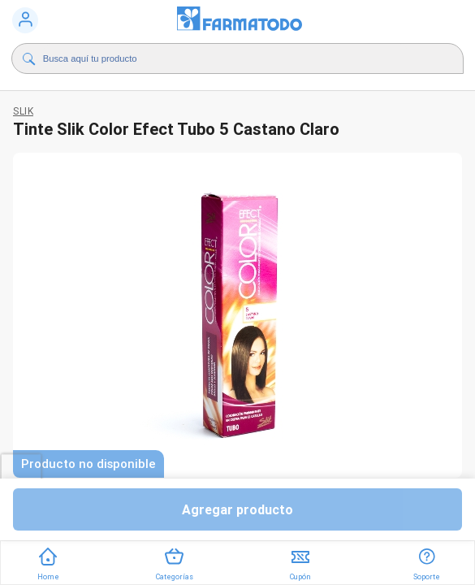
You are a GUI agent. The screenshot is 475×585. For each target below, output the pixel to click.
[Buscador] (225, 58)
